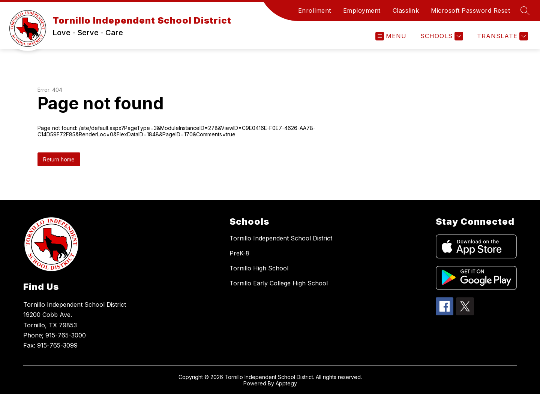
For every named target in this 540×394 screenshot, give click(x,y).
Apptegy (286, 383)
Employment (362, 10)
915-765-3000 (65, 335)
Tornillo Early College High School (279, 283)
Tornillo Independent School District (281, 238)
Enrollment (314, 10)
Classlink (406, 10)
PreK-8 (239, 253)
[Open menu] (390, 36)
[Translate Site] (501, 36)
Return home (59, 159)
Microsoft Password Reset (470, 10)
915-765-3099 (57, 345)
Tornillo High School (259, 268)
